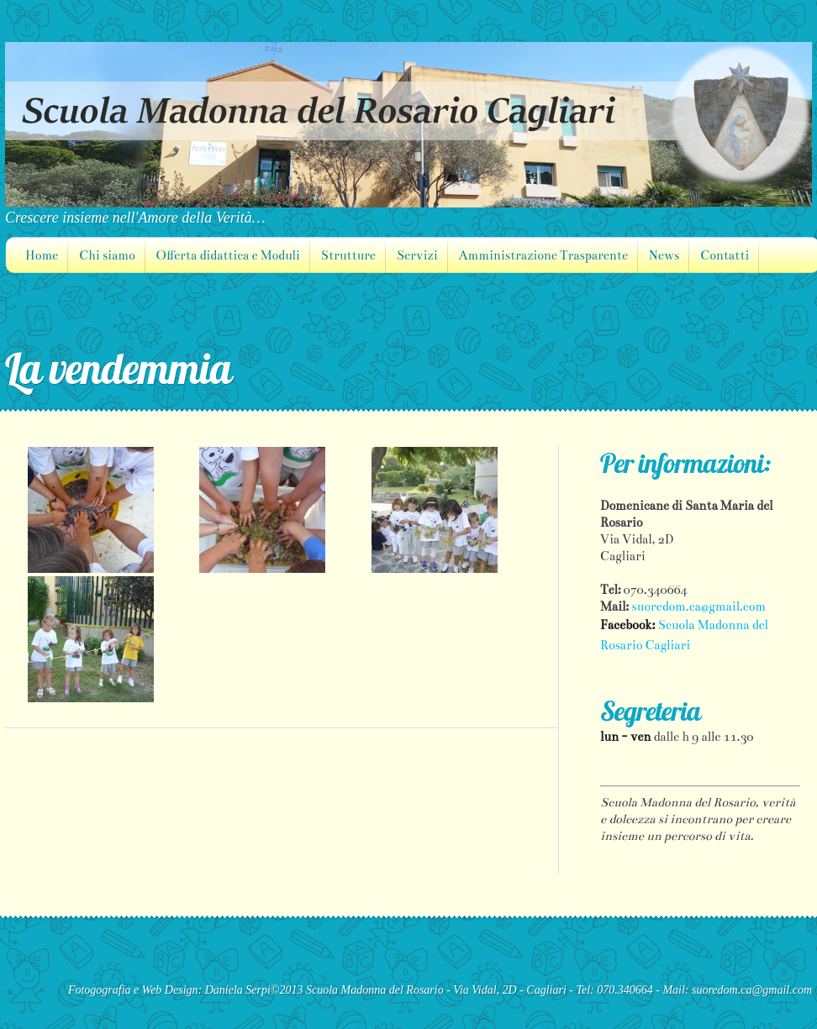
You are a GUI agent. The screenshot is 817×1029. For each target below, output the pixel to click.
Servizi (417, 255)
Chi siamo (106, 255)
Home (41, 255)
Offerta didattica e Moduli (228, 255)
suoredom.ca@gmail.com (698, 606)
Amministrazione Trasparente (543, 255)
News (664, 255)
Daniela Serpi (238, 990)
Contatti (724, 255)
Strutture (348, 255)
